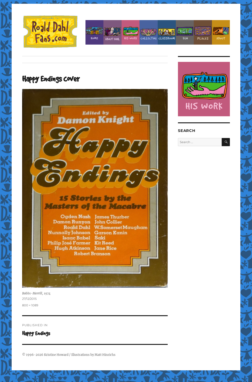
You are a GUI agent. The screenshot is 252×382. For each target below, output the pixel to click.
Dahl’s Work (131, 32)
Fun (185, 32)
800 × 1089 (30, 305)
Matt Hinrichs (105, 355)
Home (94, 32)
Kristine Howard (56, 355)
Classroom (167, 32)
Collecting (149, 32)
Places (203, 32)
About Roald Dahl (112, 32)
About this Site (221, 32)
